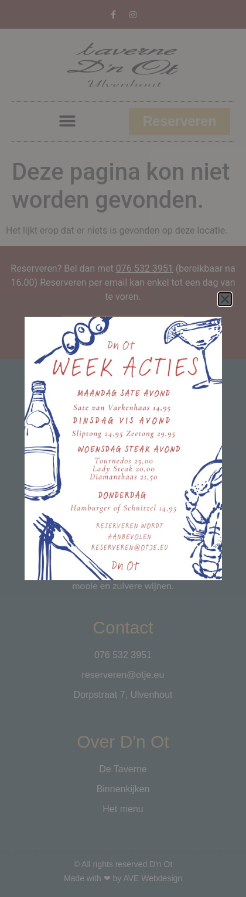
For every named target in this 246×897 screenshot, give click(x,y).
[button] (225, 299)
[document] (123, 448)
